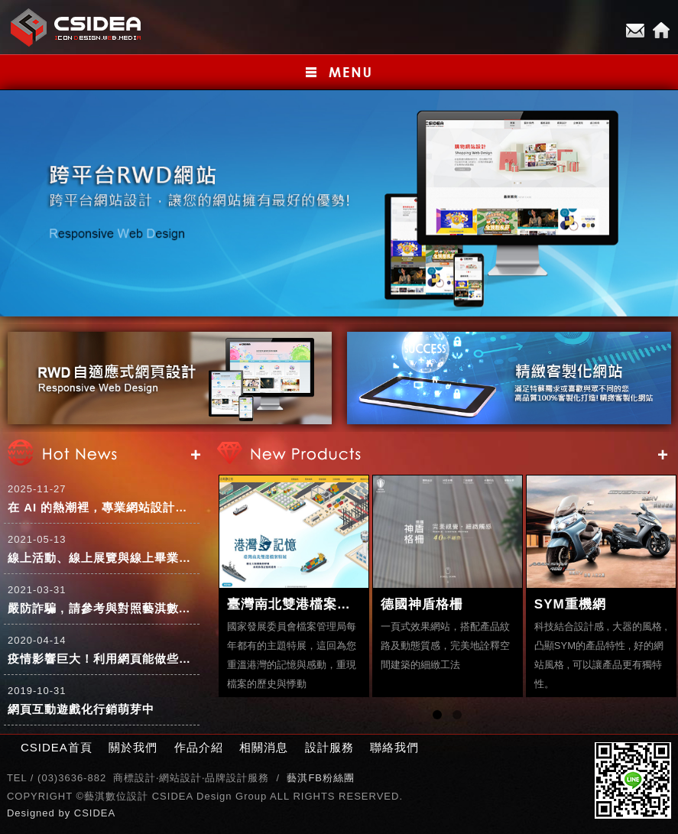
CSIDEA (94, 813)
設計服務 (329, 747)
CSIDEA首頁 (56, 747)
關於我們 (133, 747)
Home (661, 30)
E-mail (635, 30)
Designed (33, 813)
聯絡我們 (394, 747)
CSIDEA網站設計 (76, 27)
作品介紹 (198, 747)
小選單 (339, 72)
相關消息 (263, 747)
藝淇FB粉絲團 (321, 778)
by (65, 813)
